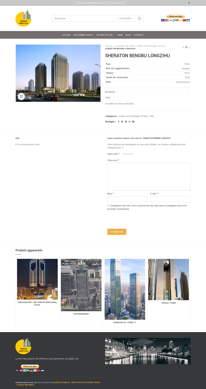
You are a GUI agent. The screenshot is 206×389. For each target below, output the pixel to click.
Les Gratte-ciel (121, 46)
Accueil (108, 46)
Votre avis (113, 160)
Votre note (113, 153)
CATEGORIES (125, 18)
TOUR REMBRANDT (81, 314)
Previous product (183, 47)
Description (110, 92)
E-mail (154, 193)
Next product (189, 47)
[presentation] (128, 218)
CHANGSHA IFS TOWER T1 (124, 322)
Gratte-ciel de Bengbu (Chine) (150, 46)
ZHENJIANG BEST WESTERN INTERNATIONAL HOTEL (37, 303)
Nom (110, 193)
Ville (132, 46)
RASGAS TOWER (169, 303)
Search (139, 18)
